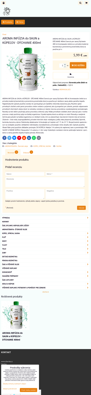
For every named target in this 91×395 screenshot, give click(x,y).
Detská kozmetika (9, 256)
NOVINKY (5, 221)
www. (3, 361)
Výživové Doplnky (9, 268)
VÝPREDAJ (46, 218)
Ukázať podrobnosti (10, 389)
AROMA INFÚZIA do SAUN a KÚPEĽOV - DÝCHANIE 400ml (12, 336)
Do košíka (78, 65)
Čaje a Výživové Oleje (46, 264)
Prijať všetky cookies (28, 390)
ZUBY (46, 253)
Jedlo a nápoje (46, 284)
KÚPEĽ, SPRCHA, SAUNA (42, 146)
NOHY (46, 241)
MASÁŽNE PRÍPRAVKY (46, 276)
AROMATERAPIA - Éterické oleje (16, 146)
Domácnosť (46, 272)
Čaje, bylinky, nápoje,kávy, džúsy (15, 225)
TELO (46, 249)
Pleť (46, 237)
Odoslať (81, 208)
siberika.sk (45, 292)
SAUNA (58, 146)
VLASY (46, 245)
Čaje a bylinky (8, 280)
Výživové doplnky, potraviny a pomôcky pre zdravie (46, 288)
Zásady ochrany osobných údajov (14, 384)
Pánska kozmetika (9, 260)
